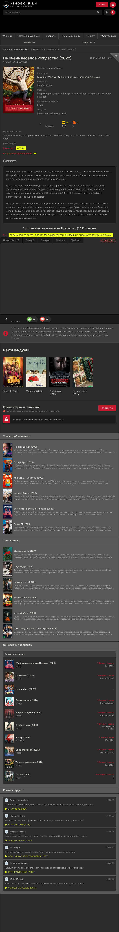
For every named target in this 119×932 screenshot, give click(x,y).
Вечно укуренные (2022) (20, 872)
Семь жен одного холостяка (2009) (26, 856)
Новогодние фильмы (35, 35)
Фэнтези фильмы (57, 77)
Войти (101, 4)
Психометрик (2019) (17, 824)
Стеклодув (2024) (16, 809)
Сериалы (61, 35)
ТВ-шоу (110, 35)
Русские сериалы (86, 35)
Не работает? (108, 240)
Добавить (107, 408)
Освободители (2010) (18, 840)
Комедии (35, 49)
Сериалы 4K (99, 42)
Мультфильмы (20, 42)
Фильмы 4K (60, 42)
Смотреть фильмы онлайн (15, 49)
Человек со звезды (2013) (21, 887)
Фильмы (9, 35)
